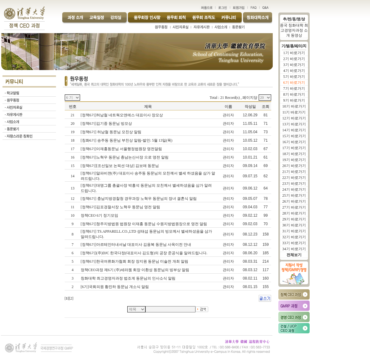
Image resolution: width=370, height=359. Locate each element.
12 (72, 198)
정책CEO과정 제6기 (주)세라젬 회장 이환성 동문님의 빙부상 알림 (135, 270)
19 (72, 132)
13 (72, 188)
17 (72, 149)
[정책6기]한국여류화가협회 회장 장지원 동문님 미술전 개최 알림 (135, 261)
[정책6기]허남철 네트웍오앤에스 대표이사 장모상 (122, 115)
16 (72, 157)
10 (72, 215)
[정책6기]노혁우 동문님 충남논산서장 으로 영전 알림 (125, 157)
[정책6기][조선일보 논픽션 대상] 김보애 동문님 (120, 166)
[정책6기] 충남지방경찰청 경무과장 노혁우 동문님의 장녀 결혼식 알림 (139, 198)
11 (72, 207)
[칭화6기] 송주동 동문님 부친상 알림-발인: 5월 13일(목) (127, 140)
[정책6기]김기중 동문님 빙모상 (107, 123)
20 (72, 123)
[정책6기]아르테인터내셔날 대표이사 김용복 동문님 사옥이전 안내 (136, 244)
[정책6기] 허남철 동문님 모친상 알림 (111, 132)
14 (72, 176)
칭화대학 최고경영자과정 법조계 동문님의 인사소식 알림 (128, 278)
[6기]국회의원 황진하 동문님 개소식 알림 (115, 287)
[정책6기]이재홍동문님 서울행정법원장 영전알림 (122, 149)
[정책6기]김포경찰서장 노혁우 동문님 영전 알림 (121, 207)
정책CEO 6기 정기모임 (100, 215)
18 (72, 140)
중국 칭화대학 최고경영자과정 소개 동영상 (294, 30)
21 (72, 115)
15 (72, 166)
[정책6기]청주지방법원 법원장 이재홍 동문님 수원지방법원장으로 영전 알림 (144, 224)
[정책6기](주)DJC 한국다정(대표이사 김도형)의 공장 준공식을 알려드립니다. (144, 253)
